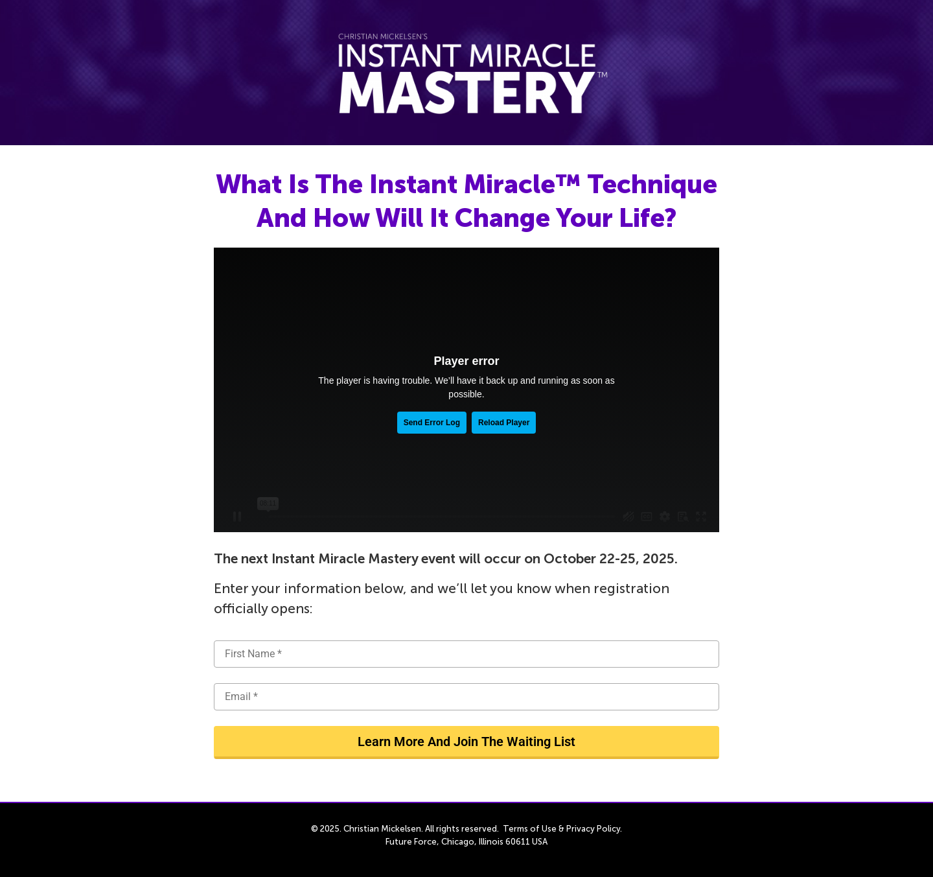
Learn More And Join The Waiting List (466, 741)
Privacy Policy (593, 829)
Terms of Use (530, 829)
